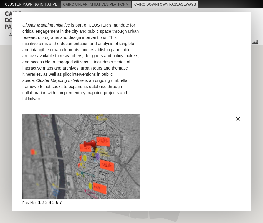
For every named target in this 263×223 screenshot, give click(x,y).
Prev (25, 202)
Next (33, 202)
